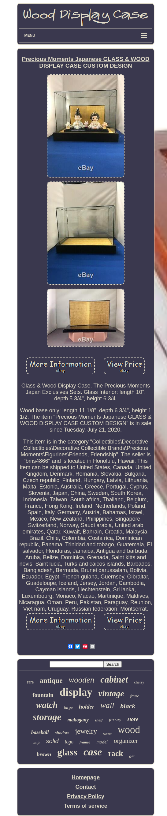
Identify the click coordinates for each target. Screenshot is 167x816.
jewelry (86, 731)
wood (129, 729)
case (93, 752)
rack (115, 753)
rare (30, 682)
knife (36, 743)
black (127, 706)
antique (51, 680)
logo (69, 741)
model (102, 741)
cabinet (114, 679)
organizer (126, 740)
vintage (111, 693)
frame (134, 696)
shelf (99, 720)
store (132, 719)
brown (44, 754)
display (76, 692)
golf (132, 756)
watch (47, 705)
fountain (43, 695)
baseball (40, 732)
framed (85, 742)
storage (47, 717)
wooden (81, 679)
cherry (139, 682)
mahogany (78, 719)
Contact (85, 787)
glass (67, 752)
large (68, 707)
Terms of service (85, 806)
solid (52, 741)
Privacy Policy (85, 796)
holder (87, 706)
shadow (62, 732)
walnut (107, 734)
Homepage (86, 777)
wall (107, 705)
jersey (115, 719)
